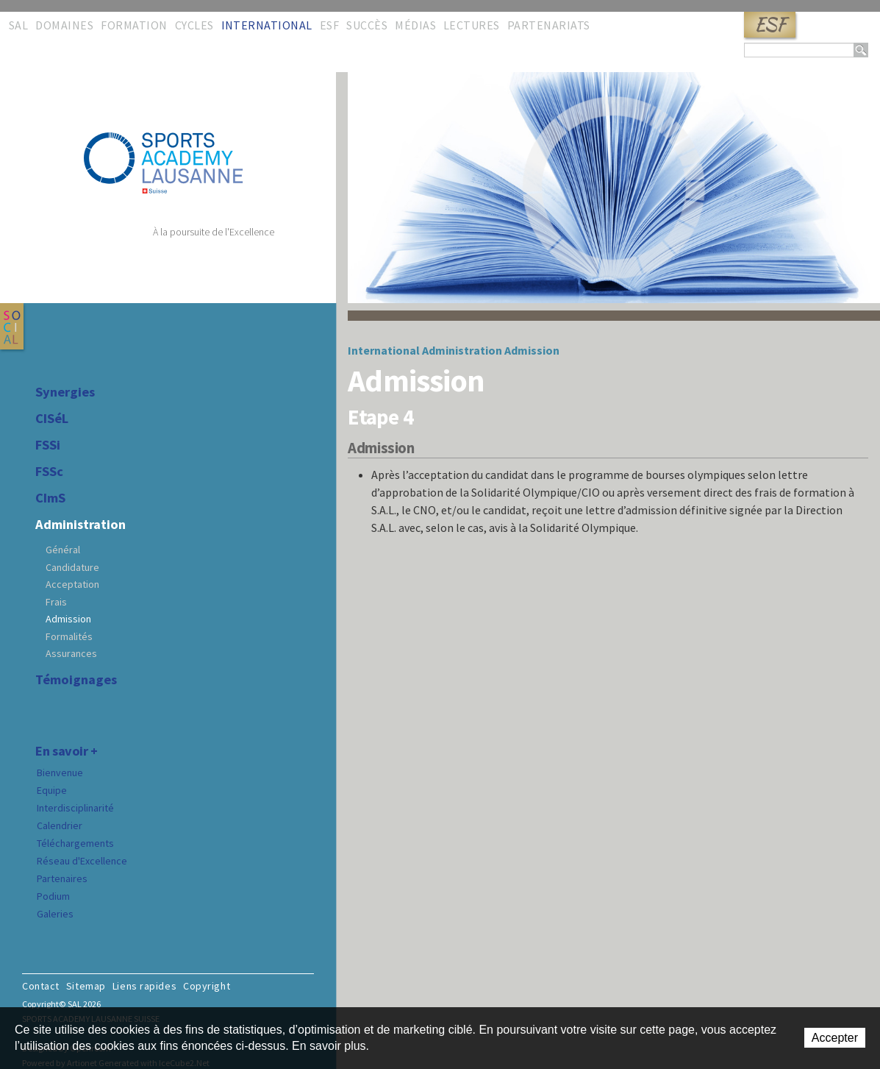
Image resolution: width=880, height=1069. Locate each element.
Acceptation (72, 584)
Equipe (52, 790)
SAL (18, 25)
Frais (56, 601)
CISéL (51, 418)
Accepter (835, 1037)
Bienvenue (60, 772)
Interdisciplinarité (75, 807)
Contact (41, 985)
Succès (366, 25)
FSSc (49, 471)
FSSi (47, 445)
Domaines (64, 25)
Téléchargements (75, 843)
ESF (769, 25)
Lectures (471, 25)
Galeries (55, 913)
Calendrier (59, 825)
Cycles (194, 25)
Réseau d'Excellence (82, 860)
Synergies (65, 392)
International (266, 25)
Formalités (69, 636)
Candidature (72, 567)
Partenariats (548, 25)
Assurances (71, 653)
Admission (68, 618)
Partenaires (62, 878)
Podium (53, 896)
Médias (415, 25)
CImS (50, 498)
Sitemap (86, 985)
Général (63, 549)
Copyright (206, 985)
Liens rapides (144, 985)
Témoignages (76, 679)
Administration (80, 524)
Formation (134, 25)
